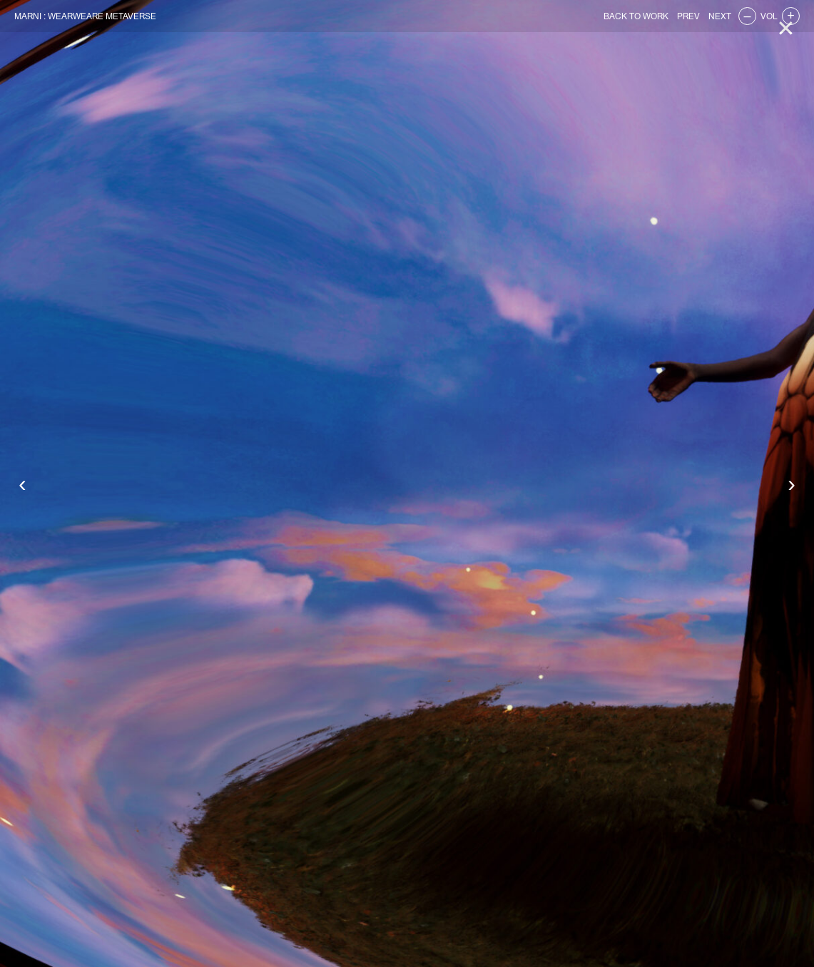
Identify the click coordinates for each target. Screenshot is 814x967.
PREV (688, 16)
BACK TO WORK (636, 16)
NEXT (719, 16)
